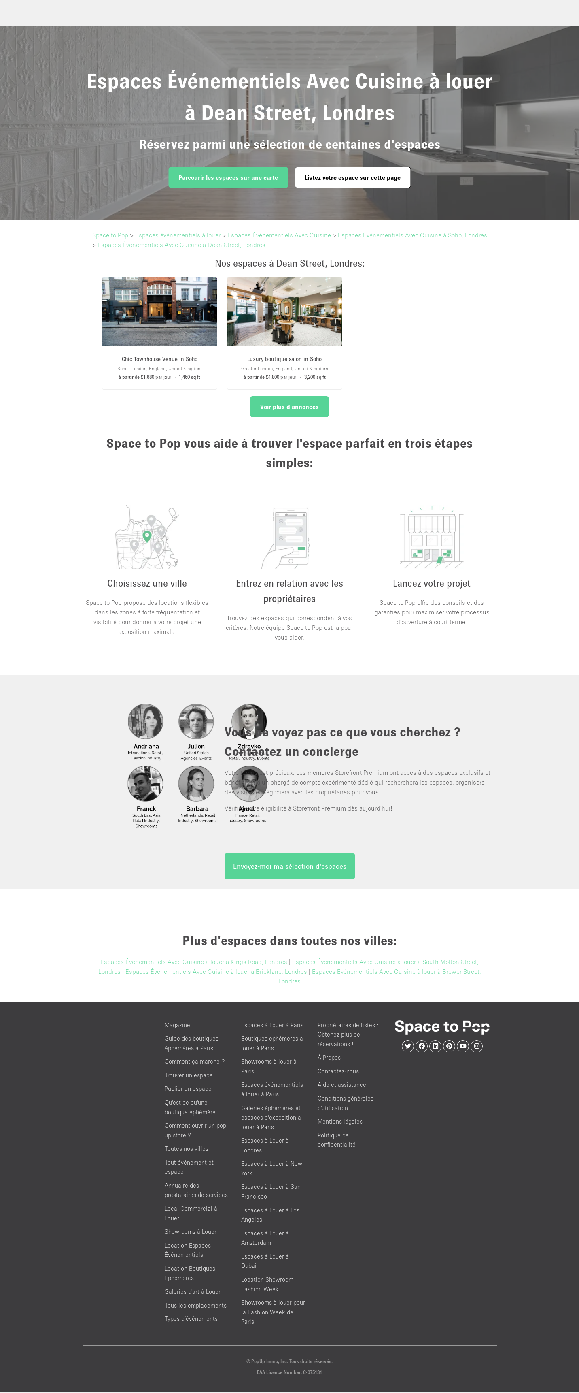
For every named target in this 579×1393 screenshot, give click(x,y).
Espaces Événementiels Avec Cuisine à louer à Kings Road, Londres (193, 962)
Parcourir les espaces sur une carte (228, 177)
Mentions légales (340, 1121)
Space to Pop (110, 235)
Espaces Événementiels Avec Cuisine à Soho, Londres (412, 235)
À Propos (329, 1058)
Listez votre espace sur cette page (353, 177)
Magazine (177, 1025)
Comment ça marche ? (195, 1062)
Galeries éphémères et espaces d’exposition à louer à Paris (271, 1118)
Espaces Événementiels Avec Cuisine (279, 235)
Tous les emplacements (196, 1305)
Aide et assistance (342, 1085)
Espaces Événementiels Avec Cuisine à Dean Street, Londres (181, 244)
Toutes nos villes (186, 1149)
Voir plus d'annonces (289, 406)
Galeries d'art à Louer (193, 1291)
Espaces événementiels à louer (178, 235)
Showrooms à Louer (190, 1232)
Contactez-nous (338, 1071)
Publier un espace (188, 1089)
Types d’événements (191, 1319)
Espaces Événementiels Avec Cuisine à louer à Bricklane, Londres (216, 971)
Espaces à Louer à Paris (272, 1025)
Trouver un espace (189, 1075)
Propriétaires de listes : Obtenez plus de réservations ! (348, 1035)
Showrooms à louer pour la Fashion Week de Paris (273, 1312)
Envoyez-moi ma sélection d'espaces (289, 866)
